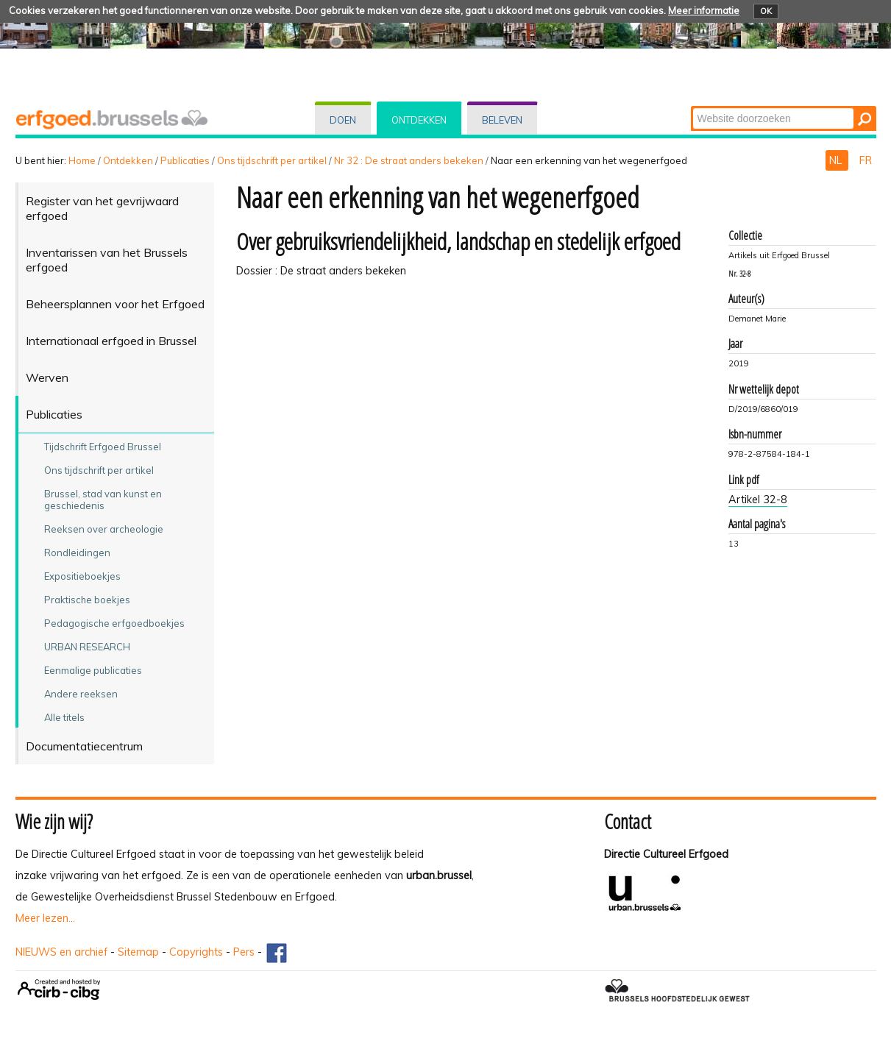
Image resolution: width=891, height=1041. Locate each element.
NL (837, 160)
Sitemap (138, 952)
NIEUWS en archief (61, 952)
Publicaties (185, 160)
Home (82, 160)
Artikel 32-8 (757, 499)
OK (766, 11)
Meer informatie (703, 10)
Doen (343, 120)
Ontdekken (419, 120)
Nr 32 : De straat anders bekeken (408, 160)
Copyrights (196, 952)
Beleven (502, 120)
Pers (244, 952)
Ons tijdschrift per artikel (272, 160)
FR (865, 160)
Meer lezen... (45, 918)
